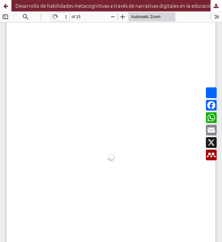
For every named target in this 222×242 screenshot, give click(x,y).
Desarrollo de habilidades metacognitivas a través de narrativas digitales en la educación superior (118, 5)
